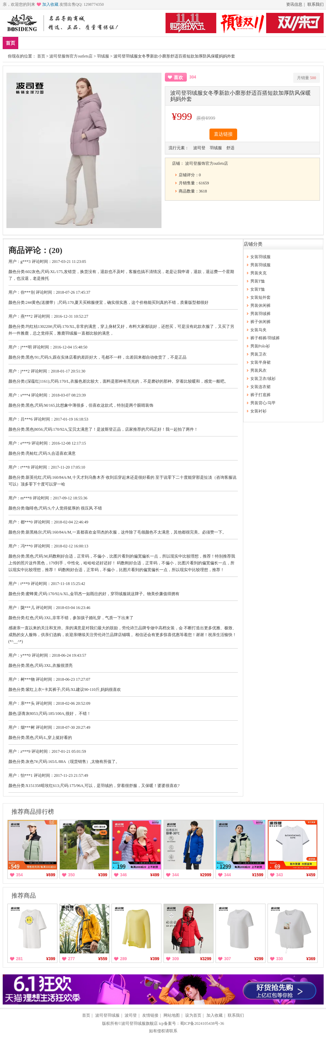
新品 (28, 42)
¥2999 (205, 875)
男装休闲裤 (260, 305)
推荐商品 (23, 895)
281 (19, 958)
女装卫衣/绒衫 (263, 378)
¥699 (50, 875)
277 (71, 958)
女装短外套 (260, 297)
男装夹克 (258, 273)
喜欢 (178, 77)
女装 (88, 42)
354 (19, 875)
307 (227, 958)
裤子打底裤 (260, 394)
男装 (68, 42)
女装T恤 (257, 289)
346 (123, 875)
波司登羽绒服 (107, 1015)
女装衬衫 (258, 411)
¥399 (102, 875)
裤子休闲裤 (260, 321)
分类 (107, 42)
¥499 (154, 875)
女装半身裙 (260, 362)
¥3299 (205, 958)
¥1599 (257, 875)
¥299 (259, 958)
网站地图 (172, 1015)
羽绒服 (103, 56)
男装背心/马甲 (263, 403)
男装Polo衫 (260, 346)
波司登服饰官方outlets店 (71, 56)
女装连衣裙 (260, 386)
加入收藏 (50, 4)
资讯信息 (294, 4)
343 (279, 875)
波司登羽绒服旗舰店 (139, 1023)
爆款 (48, 42)
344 (175, 875)
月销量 (306, 77)
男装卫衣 (258, 354)
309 (175, 958)
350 (71, 875)
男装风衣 (258, 370)
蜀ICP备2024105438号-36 (202, 1023)
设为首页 (193, 1015)
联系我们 (315, 4)
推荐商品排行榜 (32, 811)
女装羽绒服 (260, 256)
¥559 (102, 958)
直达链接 (223, 134)
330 (279, 958)
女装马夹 (258, 330)
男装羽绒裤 (260, 313)
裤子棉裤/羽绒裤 (265, 338)
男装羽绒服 (260, 265)
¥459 (311, 875)
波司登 (131, 1015)
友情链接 (150, 1015)
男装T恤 (257, 281)
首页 (10, 43)
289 (123, 958)
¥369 (311, 958)
